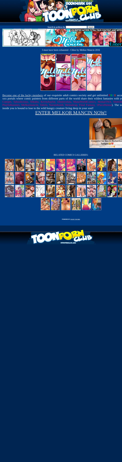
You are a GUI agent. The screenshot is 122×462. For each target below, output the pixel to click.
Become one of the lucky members (22, 95)
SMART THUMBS (75, 219)
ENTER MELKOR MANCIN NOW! (71, 112)
